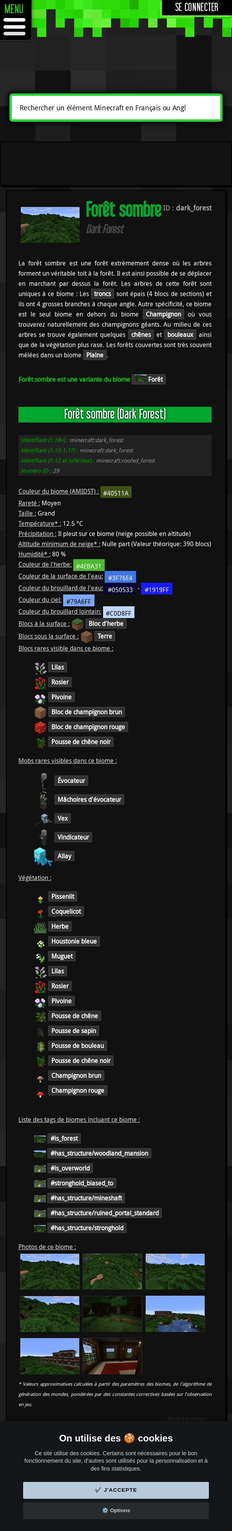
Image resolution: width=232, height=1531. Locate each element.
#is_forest (64, 1138)
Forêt (149, 379)
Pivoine (61, 697)
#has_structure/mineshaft (86, 1198)
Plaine (94, 355)
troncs (102, 293)
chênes (141, 334)
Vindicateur (73, 837)
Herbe (60, 926)
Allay (64, 856)
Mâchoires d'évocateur (89, 799)
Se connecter (197, 7)
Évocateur (71, 780)
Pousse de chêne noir (81, 741)
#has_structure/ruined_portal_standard (105, 1213)
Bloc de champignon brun (86, 712)
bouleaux (180, 334)
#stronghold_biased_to (82, 1183)
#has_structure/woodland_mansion (99, 1153)
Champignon (163, 314)
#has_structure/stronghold (87, 1228)
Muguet (61, 956)
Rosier (60, 682)
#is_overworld (70, 1168)
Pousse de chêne (74, 1016)
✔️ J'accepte (116, 1490)
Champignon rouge (77, 1090)
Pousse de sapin (73, 1030)
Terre (105, 636)
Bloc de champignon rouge (88, 727)
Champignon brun (76, 1075)
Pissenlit (62, 896)
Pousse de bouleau (77, 1045)
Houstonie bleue (74, 941)
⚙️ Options (116, 1510)
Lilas (57, 667)
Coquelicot (66, 911)
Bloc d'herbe (106, 623)
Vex (63, 818)
